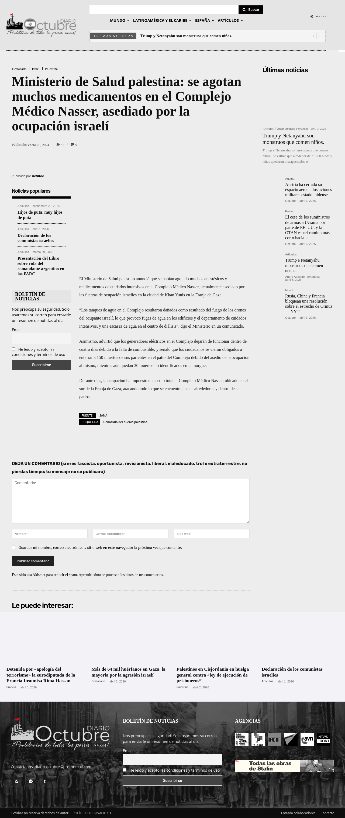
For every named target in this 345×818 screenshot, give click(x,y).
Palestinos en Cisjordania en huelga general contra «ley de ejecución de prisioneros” (213, 674)
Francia (11, 687)
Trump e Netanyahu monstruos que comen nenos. (304, 265)
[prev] (313, 36)
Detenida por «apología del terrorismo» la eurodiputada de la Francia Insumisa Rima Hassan (41, 674)
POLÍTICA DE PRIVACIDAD (92, 813)
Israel (36, 69)
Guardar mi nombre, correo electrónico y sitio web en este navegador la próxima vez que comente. (100, 547)
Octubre (38, 176)
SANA (103, 415)
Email (17, 329)
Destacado (19, 69)
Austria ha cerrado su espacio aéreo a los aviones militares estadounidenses (308, 189)
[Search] (251, 9)
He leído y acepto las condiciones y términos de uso (38, 352)
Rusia (289, 211)
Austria (289, 178)
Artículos (23, 205)
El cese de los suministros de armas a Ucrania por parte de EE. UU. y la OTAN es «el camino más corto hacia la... (307, 227)
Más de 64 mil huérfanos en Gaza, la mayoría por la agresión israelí (129, 672)
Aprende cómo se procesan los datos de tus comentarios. (121, 575)
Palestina (51, 69)
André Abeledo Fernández (292, 128)
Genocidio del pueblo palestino (125, 422)
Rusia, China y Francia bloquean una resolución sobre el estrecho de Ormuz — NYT (308, 304)
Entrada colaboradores (298, 813)
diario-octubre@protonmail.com (63, 766)
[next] (322, 36)
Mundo (289, 290)
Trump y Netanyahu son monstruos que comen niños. (186, 36)
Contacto (327, 813)
